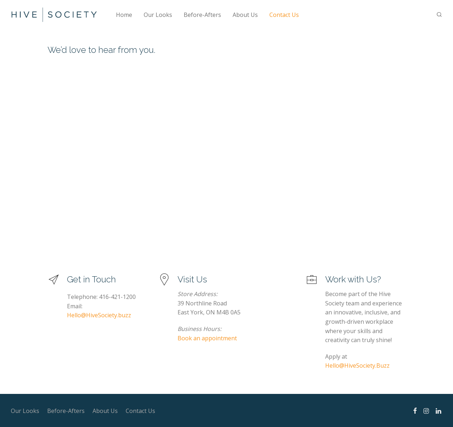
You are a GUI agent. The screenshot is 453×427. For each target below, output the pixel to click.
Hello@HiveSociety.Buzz (357, 365)
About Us (245, 15)
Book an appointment (207, 338)
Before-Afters (202, 15)
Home (124, 15)
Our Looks (158, 15)
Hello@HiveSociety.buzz (99, 315)
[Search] (439, 14)
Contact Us (284, 15)
